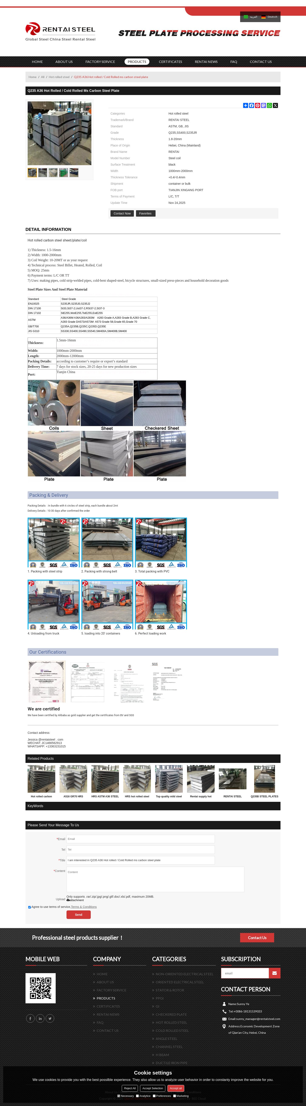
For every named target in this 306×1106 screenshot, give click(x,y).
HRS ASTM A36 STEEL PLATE (105, 797)
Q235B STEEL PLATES (264, 796)
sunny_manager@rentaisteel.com (258, 1019)
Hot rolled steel (59, 77)
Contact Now (122, 213)
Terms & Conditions (84, 907)
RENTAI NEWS (206, 62)
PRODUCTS (137, 62)
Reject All (130, 1088)
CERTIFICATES (170, 62)
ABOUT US (64, 62)
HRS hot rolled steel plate (137, 797)
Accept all (176, 1088)
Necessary (125, 1095)
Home (33, 77)
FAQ (233, 62)
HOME (37, 62)
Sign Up (220, 4)
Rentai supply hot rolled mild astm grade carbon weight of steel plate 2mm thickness (200, 797)
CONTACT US (261, 62)
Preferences (162, 1095)
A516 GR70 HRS (73, 796)
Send (78, 914)
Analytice (143, 1095)
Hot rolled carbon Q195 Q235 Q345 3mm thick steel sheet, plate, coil (41, 797)
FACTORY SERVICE (100, 62)
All (42, 77)
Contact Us (257, 937)
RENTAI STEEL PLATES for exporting (233, 797)
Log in (211, 4)
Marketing (181, 1095)
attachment (75, 900)
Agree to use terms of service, (62, 907)
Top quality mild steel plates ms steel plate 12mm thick (169, 797)
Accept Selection (152, 1088)
